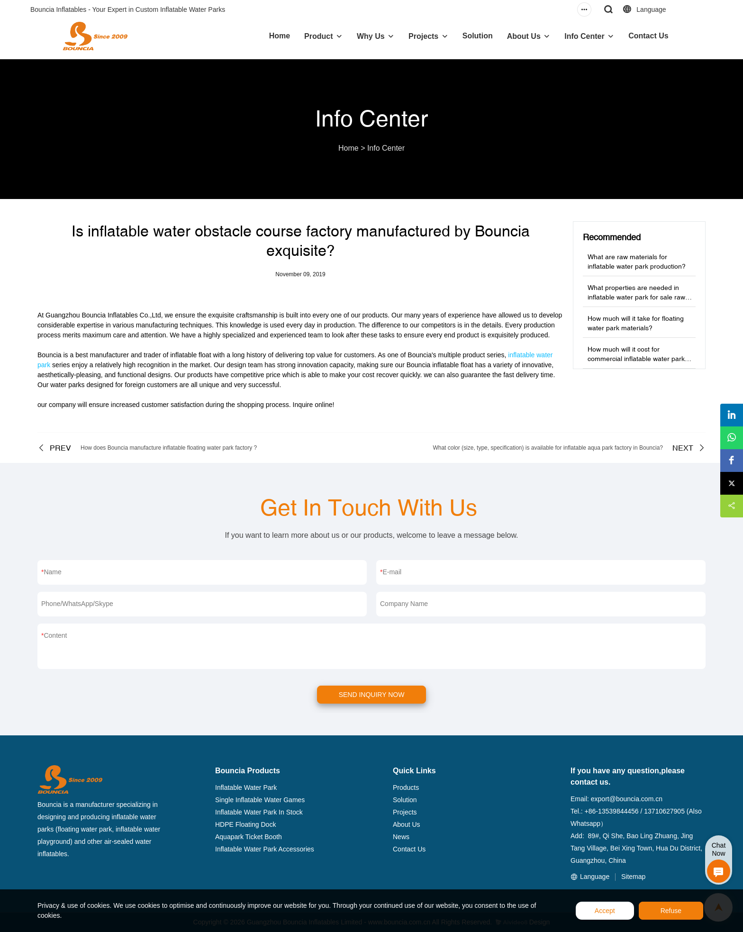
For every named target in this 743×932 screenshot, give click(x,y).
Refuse (671, 910)
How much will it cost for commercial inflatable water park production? (636, 358)
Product (318, 36)
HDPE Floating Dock (245, 824)
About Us (524, 36)
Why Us (371, 36)
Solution (477, 36)
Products (406, 787)
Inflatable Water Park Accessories (264, 849)
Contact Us (648, 36)
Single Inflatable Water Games (260, 800)
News (401, 837)
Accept (605, 910)
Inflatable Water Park (246, 787)
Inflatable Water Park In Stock (259, 812)
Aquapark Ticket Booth (248, 837)
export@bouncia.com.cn (626, 799)
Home (279, 36)
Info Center (584, 36)
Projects (423, 36)
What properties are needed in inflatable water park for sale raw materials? (636, 297)
